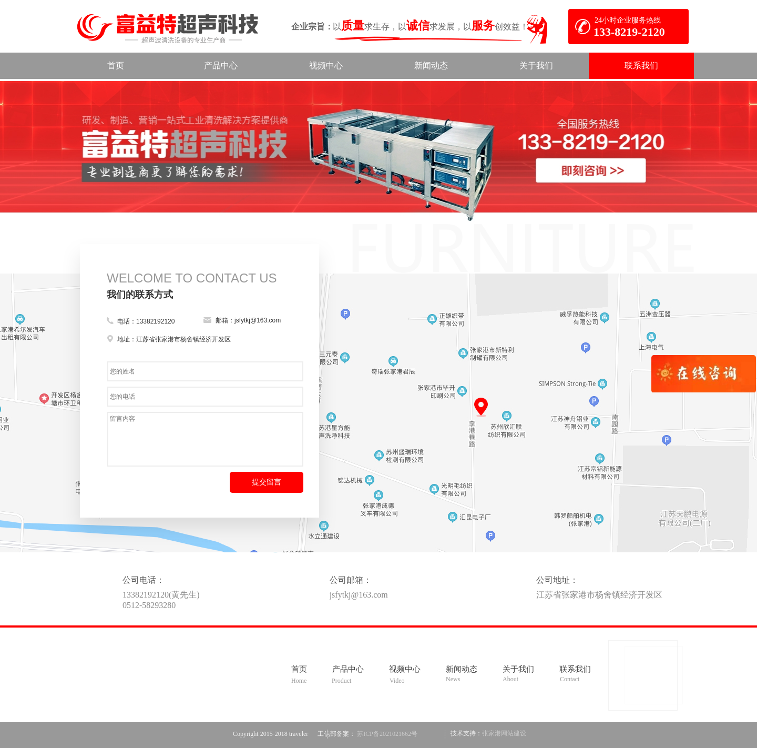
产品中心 (348, 669)
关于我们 (518, 669)
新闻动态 (461, 669)
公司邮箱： (351, 579)
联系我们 (575, 669)
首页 (299, 669)
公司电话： (143, 579)
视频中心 (405, 669)
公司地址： (557, 579)
